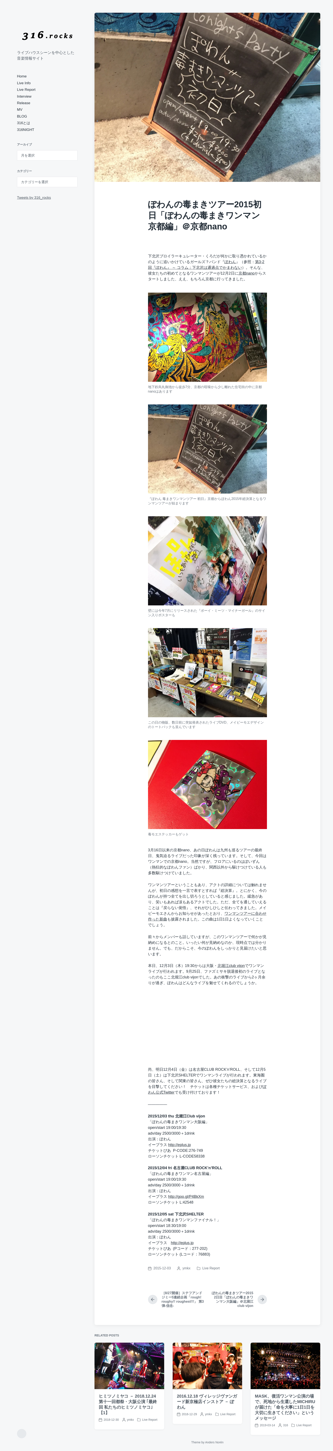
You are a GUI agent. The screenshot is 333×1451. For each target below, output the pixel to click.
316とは (23, 123)
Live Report (26, 90)
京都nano (246, 273)
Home (22, 76)
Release (23, 103)
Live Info (24, 83)
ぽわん (230, 262)
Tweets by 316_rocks (34, 198)
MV (20, 110)
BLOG (22, 116)
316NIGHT (25, 130)
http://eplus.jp (179, 1145)
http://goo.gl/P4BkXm (186, 1196)
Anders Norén (214, 1442)
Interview (24, 96)
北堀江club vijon (231, 966)
